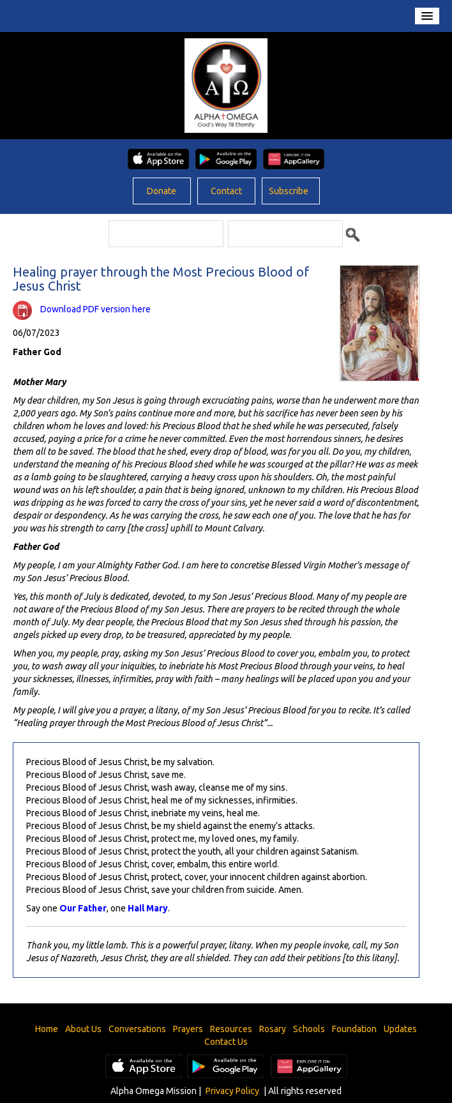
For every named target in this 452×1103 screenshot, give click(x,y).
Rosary (272, 1029)
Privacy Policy (232, 1091)
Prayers (188, 1029)
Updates (400, 1029)
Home (46, 1029)
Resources (231, 1029)
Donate (161, 191)
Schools (309, 1029)
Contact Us (226, 1042)
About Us (83, 1029)
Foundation (354, 1029)
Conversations (137, 1029)
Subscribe (288, 191)
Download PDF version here (95, 309)
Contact (226, 191)
